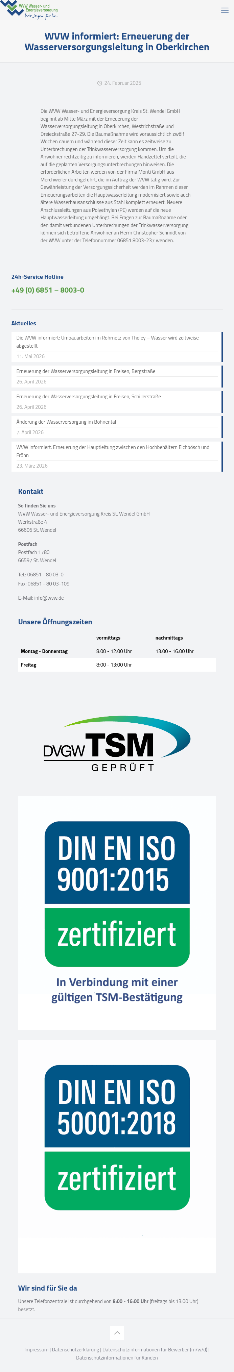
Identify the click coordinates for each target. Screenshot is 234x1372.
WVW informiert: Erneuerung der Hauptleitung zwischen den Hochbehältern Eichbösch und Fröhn (113, 451)
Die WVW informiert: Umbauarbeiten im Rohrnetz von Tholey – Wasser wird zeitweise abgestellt (108, 342)
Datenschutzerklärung (75, 1349)
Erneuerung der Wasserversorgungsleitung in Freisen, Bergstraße (86, 371)
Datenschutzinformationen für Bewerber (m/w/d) (154, 1349)
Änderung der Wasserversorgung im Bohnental (66, 422)
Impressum (36, 1349)
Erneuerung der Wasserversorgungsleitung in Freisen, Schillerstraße (89, 396)
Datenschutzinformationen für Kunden (117, 1358)
